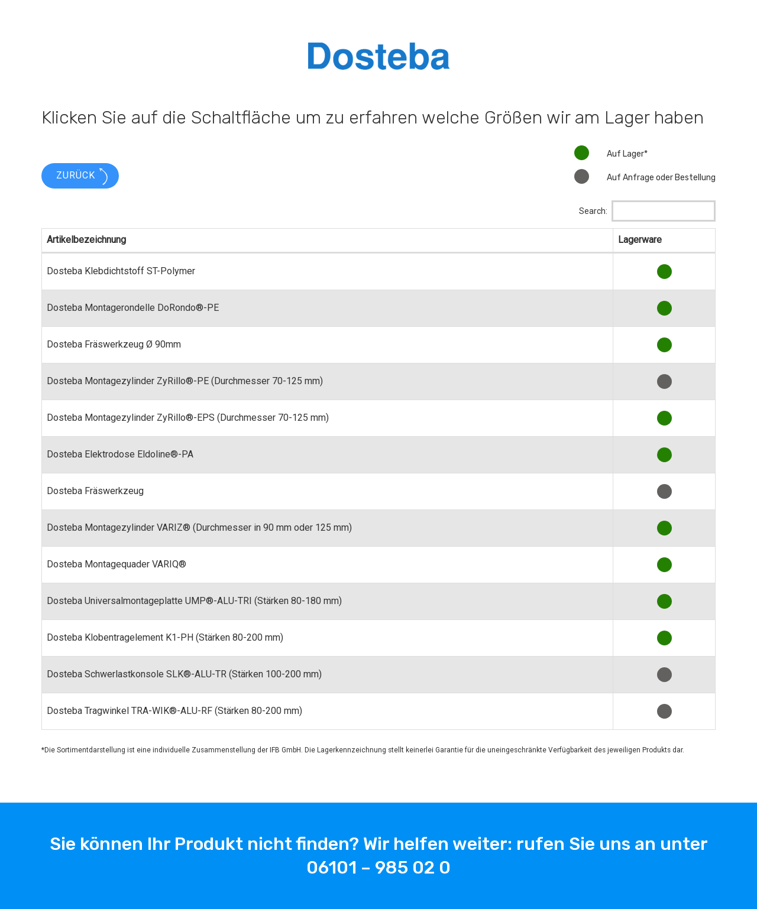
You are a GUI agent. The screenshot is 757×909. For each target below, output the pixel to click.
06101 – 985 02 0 (378, 867)
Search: (647, 211)
